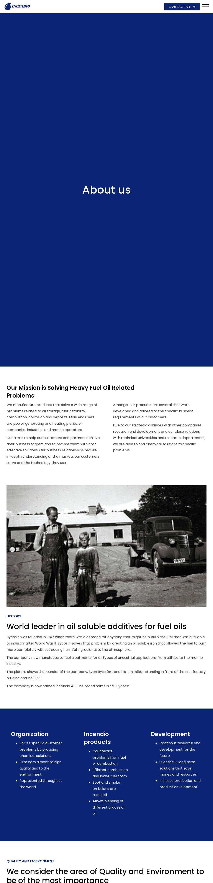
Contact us (180, 7)
